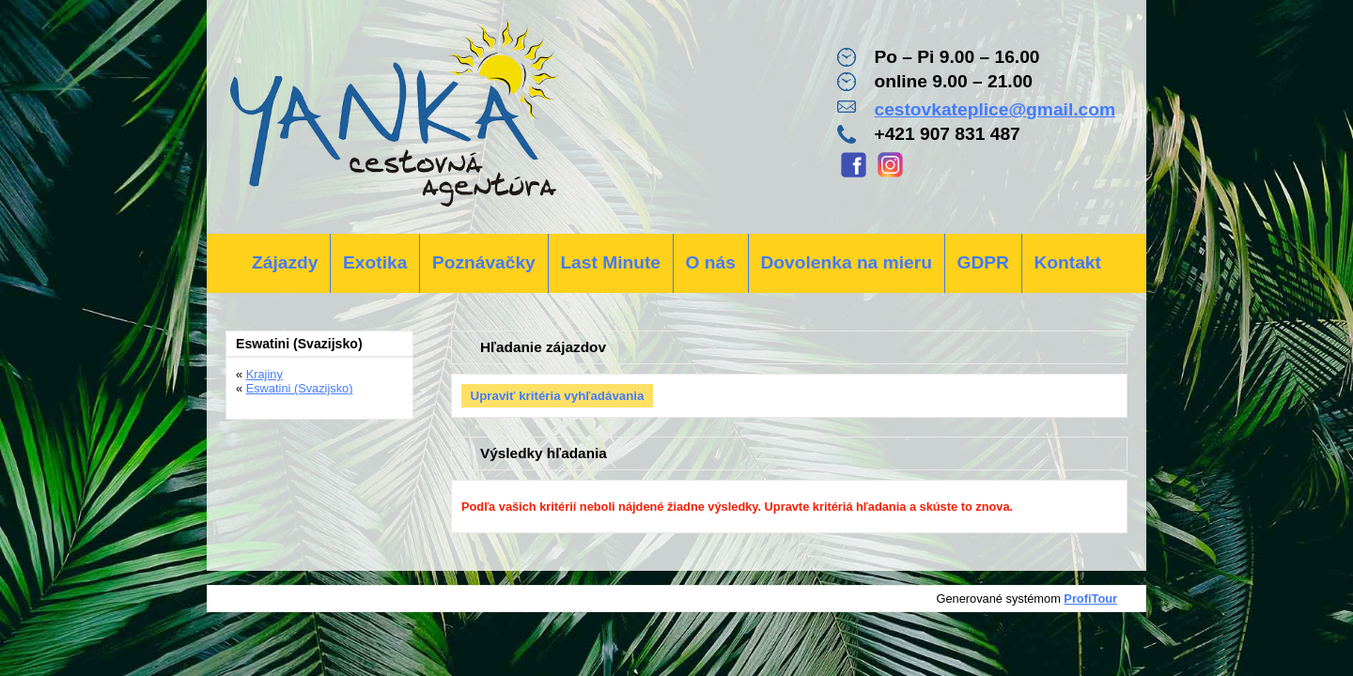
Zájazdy (285, 262)
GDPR (982, 262)
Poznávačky (484, 262)
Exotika (375, 262)
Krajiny (264, 374)
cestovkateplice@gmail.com (994, 109)
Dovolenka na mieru (846, 262)
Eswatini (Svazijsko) (299, 388)
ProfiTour (1090, 599)
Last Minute (610, 262)
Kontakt (1067, 262)
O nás (711, 262)
